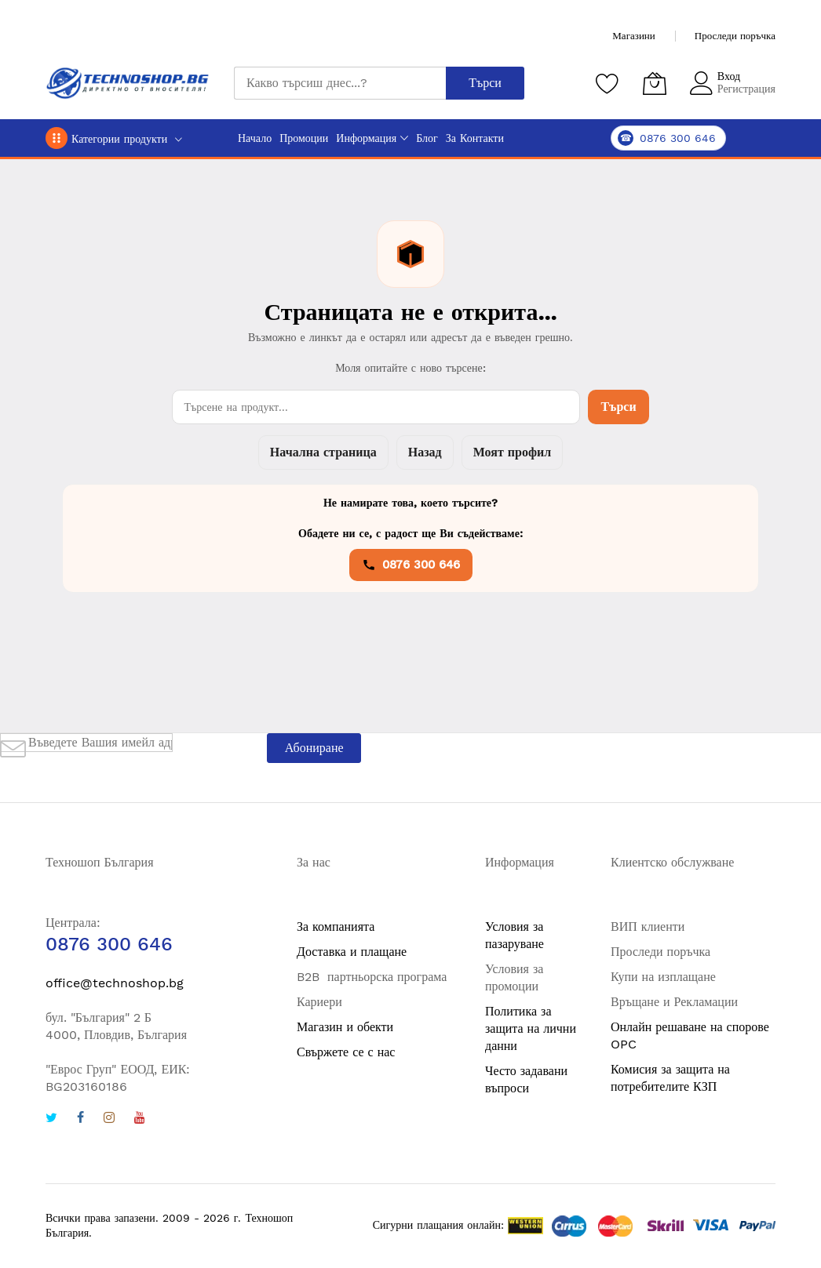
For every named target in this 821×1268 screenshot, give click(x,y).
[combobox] (340, 83)
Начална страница (323, 452)
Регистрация (746, 88)
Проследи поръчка (735, 36)
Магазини (633, 36)
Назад (425, 452)
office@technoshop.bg (115, 983)
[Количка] (654, 83)
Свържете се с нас (346, 1052)
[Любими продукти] (607, 83)
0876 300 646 (411, 565)
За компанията (335, 926)
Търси (618, 406)
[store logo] (128, 83)
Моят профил (512, 452)
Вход (728, 76)
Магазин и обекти (345, 1026)
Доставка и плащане (352, 951)
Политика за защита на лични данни (530, 1028)
